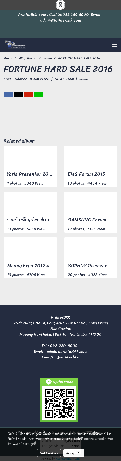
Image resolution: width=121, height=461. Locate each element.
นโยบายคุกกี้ (27, 444)
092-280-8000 (64, 345)
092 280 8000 (76, 14)
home (83, 79)
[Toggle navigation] (115, 45)
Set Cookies (49, 453)
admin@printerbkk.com (67, 351)
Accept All (73, 453)
